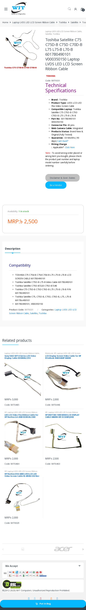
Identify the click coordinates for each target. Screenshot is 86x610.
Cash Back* (63, 140)
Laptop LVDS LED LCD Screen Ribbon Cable (33, 22)
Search (69, 9)
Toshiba (63, 22)
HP (55, 353)
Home (5, 22)
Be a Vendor (56, 185)
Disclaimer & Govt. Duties (62, 177)
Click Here (70, 147)
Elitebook (49, 353)
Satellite (74, 22)
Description (12, 248)
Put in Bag (45, 603)
